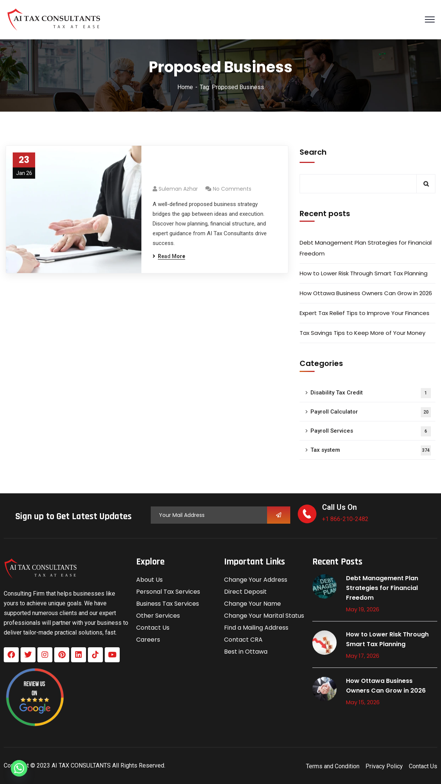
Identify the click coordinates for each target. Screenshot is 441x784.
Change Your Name (252, 603)
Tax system (370, 450)
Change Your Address (255, 579)
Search (313, 152)
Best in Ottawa (245, 651)
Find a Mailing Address (256, 627)
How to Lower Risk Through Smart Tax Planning (364, 273)
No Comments (232, 189)
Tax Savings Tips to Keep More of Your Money (362, 333)
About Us (149, 579)
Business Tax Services (167, 603)
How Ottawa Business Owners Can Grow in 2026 (366, 293)
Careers (148, 639)
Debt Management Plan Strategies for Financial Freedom (366, 248)
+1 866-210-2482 (345, 519)
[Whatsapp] (19, 768)
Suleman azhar (178, 189)
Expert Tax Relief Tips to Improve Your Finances (364, 313)
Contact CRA (243, 639)
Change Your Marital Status (264, 615)
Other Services (158, 615)
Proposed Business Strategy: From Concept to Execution (212, 169)
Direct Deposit (245, 591)
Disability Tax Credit (370, 393)
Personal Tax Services (168, 591)
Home (185, 87)
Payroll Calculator (370, 412)
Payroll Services (370, 431)
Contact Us (152, 627)
